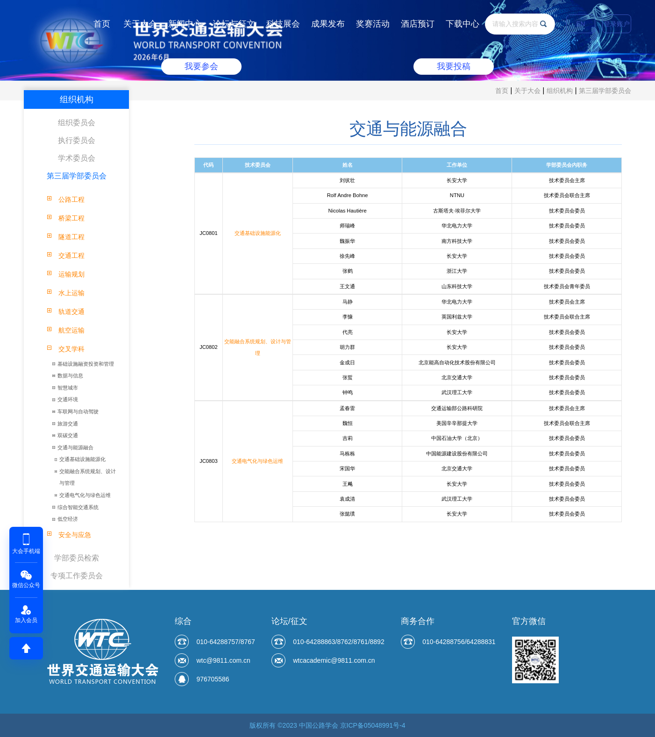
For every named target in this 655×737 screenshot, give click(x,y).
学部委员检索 (76, 558)
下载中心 (462, 23)
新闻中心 (185, 23)
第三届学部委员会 (605, 90)
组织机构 (560, 90)
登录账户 (617, 24)
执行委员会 (76, 140)
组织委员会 (76, 123)
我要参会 (201, 66)
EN (580, 24)
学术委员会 (76, 158)
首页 (101, 23)
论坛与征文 (234, 23)
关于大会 (140, 23)
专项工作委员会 (76, 576)
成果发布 (328, 23)
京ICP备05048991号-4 (373, 725)
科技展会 (283, 23)
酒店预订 (417, 23)
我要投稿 (453, 66)
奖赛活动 (373, 23)
